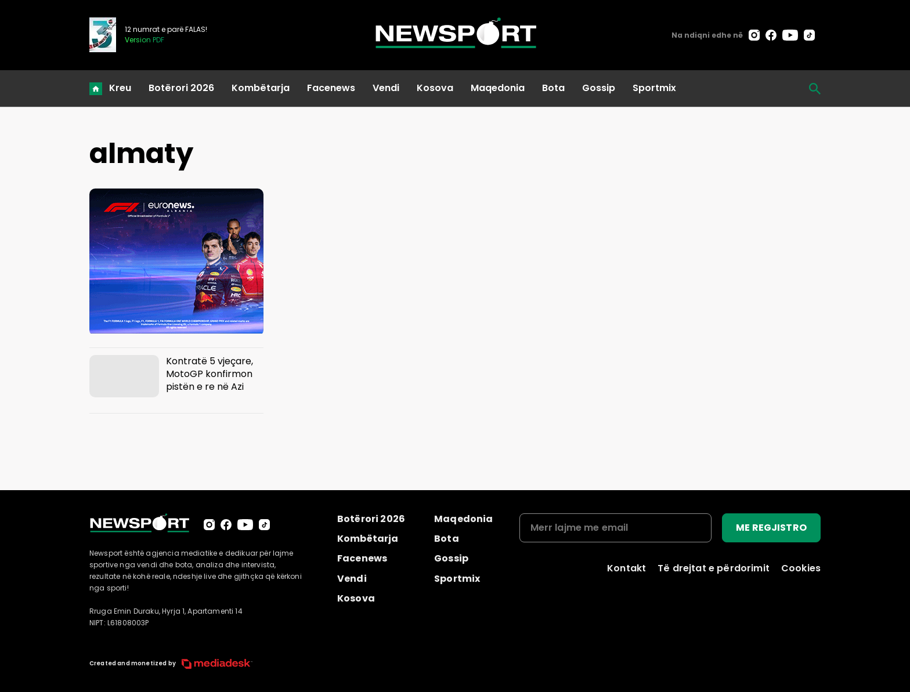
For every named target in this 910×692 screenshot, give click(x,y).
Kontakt (626, 568)
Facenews (331, 88)
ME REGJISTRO (771, 527)
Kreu (120, 88)
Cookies (801, 568)
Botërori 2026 (181, 88)
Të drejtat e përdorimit (714, 568)
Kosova (435, 88)
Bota (553, 88)
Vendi (386, 88)
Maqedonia (498, 88)
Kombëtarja (261, 88)
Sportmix (654, 88)
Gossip (598, 88)
